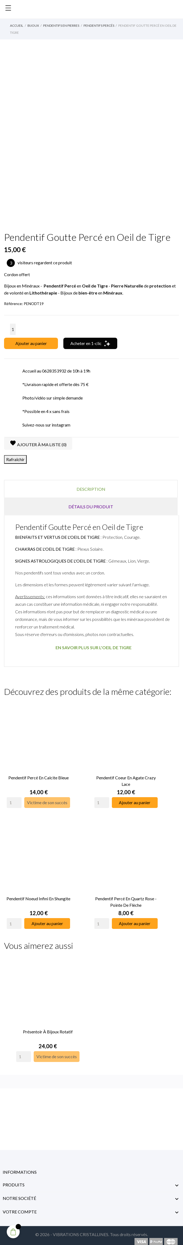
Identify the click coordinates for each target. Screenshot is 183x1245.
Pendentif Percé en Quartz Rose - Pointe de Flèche (126, 898)
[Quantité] (13, 329)
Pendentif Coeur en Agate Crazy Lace (126, 779)
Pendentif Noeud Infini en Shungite (38, 895)
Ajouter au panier (31, 343)
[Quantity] (14, 800)
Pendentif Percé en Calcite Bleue (38, 775)
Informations (20, 1166)
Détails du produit (90, 506)
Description (91, 489)
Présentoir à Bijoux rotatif (48, 1026)
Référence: (13, 303)
